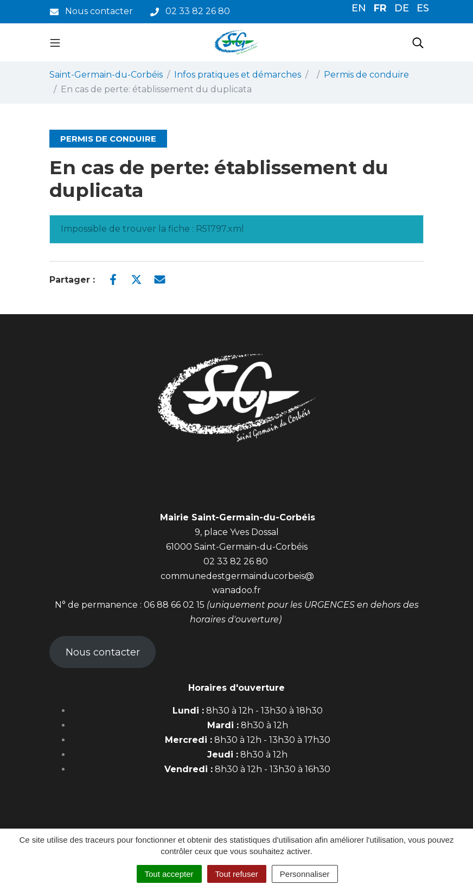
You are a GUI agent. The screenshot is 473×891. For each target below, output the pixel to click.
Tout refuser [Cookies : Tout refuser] (236, 874)
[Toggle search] (418, 42)
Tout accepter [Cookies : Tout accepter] (169, 874)
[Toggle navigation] (55, 42)
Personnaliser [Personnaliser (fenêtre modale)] (305, 874)
